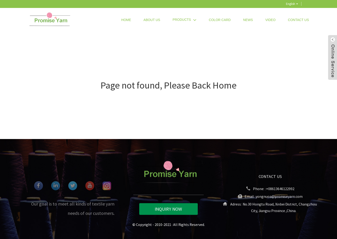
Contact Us (298, 20)
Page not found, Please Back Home (169, 85)
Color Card (220, 20)
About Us (151, 20)
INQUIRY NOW (168, 209)
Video (270, 20)
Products (184, 20)
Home (126, 20)
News (248, 20)
